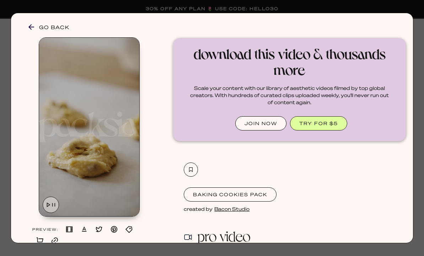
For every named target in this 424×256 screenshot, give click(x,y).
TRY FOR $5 (318, 123)
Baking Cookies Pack (230, 194)
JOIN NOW (261, 123)
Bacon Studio (231, 209)
